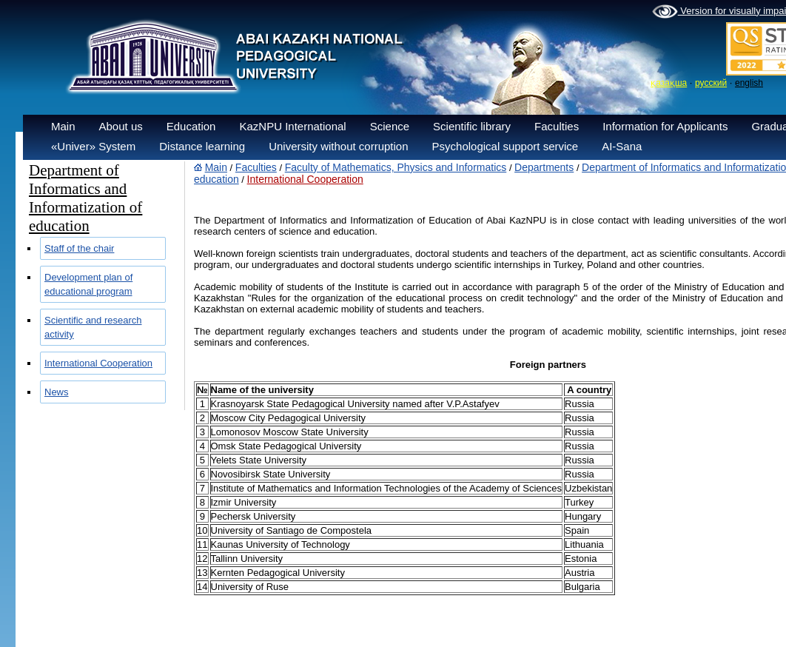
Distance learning (202, 146)
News (56, 392)
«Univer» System (93, 146)
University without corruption (338, 146)
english (749, 83)
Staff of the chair (79, 248)
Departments (544, 167)
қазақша (669, 83)
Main (63, 126)
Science (389, 126)
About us (121, 126)
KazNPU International (292, 126)
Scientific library (472, 126)
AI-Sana (622, 146)
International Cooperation (98, 363)
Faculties (556, 126)
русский (711, 83)
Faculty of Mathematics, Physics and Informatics (396, 167)
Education (191, 126)
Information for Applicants (665, 126)
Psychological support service (505, 146)
